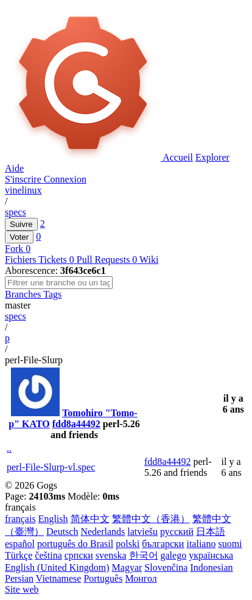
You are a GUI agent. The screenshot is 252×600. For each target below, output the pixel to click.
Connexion (65, 179)
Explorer (212, 157)
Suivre (21, 224)
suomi (230, 544)
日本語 (210, 531)
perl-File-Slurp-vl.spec (51, 467)
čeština (48, 555)
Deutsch (62, 531)
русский (177, 531)
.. (9, 448)
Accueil (178, 157)
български (163, 544)
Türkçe (18, 555)
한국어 (143, 555)
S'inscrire (24, 179)
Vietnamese (59, 578)
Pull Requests (108, 259)
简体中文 (90, 519)
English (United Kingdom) (57, 567)
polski (127, 544)
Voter (19, 237)
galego (174, 555)
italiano (200, 544)
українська (211, 555)
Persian (19, 578)
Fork (15, 248)
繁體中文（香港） (151, 519)
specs (15, 212)
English (53, 519)
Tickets (57, 259)
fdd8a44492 (76, 424)
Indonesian (211, 567)
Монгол (140, 578)
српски (79, 555)
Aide (14, 168)
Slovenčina (165, 567)
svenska (111, 555)
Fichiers (21, 259)
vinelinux (23, 190)
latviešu (142, 531)
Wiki (148, 259)
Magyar (127, 567)
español (20, 544)
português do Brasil (75, 544)
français (20, 519)
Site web (22, 589)
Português (102, 578)
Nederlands (102, 531)
